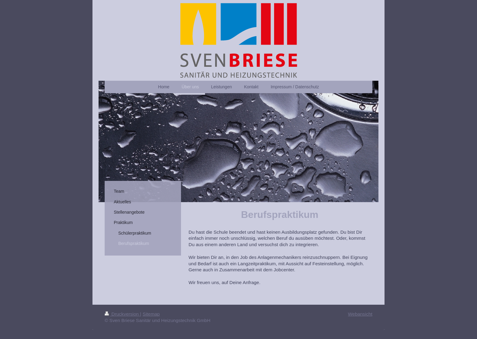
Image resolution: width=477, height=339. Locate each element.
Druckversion (122, 314)
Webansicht (360, 314)
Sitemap (151, 314)
